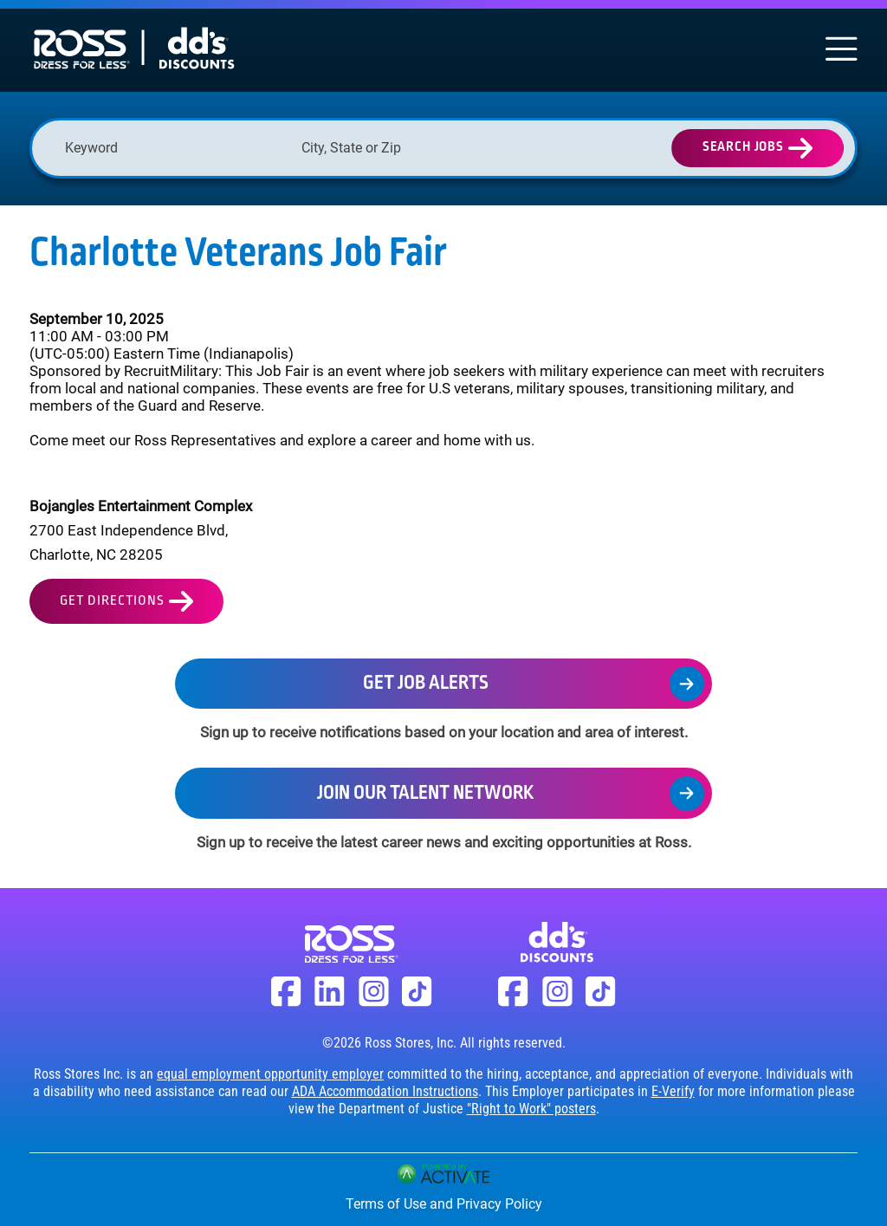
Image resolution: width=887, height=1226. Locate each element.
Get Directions (112, 601)
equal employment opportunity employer (270, 1074)
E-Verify (673, 1091)
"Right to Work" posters (531, 1108)
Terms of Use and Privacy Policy (444, 1204)
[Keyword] (174, 147)
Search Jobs (743, 146)
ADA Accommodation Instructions (385, 1091)
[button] (505, 148)
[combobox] (411, 147)
